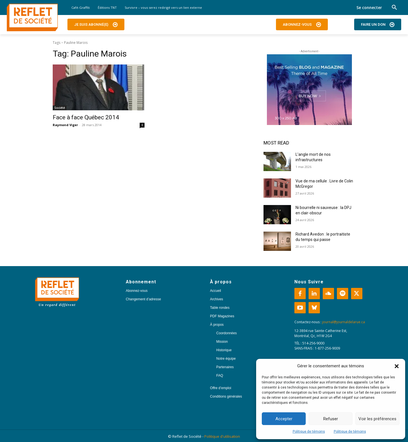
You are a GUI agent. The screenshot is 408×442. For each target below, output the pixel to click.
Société (59, 108)
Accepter (283, 418)
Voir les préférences (377, 418)
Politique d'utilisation (222, 436)
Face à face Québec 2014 (86, 117)
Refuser (330, 418)
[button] (397, 366)
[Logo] (32, 17)
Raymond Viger (65, 125)
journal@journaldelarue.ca (343, 322)
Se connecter (369, 7)
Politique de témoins (309, 432)
